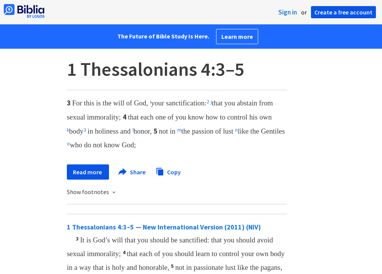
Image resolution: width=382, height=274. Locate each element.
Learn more (237, 36)
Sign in (287, 12)
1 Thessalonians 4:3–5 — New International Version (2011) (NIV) (164, 227)
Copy (168, 171)
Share (132, 172)
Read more (88, 172)
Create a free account (343, 12)
